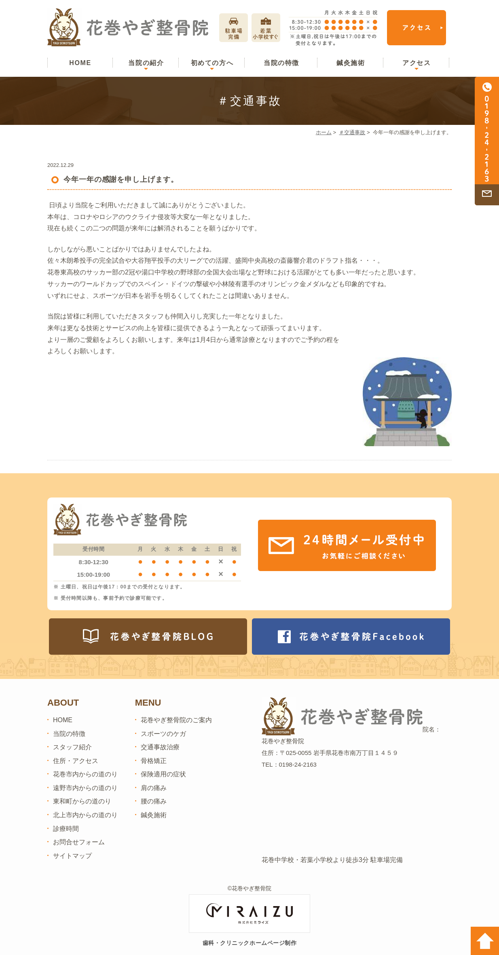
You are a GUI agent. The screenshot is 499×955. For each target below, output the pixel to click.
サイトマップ (72, 855)
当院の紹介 (146, 62)
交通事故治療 (160, 747)
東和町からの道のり (82, 801)
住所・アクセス (75, 760)
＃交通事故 (352, 132)
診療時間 (66, 828)
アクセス (416, 62)
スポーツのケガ (163, 733)
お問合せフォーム (79, 842)
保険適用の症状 (163, 774)
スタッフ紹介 (72, 747)
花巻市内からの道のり (85, 774)
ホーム (324, 132)
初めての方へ (212, 62)
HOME (80, 62)
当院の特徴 (281, 62)
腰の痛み (154, 801)
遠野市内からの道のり (85, 787)
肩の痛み (154, 787)
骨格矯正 (154, 760)
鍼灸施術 (350, 62)
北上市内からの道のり (85, 815)
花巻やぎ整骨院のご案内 (176, 720)
